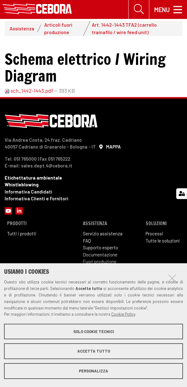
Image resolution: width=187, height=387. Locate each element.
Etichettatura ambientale (33, 177)
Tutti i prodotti (21, 233)
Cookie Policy (123, 314)
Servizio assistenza (102, 233)
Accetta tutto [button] (93, 351)
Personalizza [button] (93, 370)
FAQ (87, 240)
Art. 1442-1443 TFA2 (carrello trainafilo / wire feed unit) (124, 28)
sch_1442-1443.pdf (29, 90)
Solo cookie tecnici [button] (93, 331)
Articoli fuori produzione (58, 28)
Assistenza (22, 28)
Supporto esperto (100, 247)
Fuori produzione (100, 261)
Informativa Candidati (28, 191)
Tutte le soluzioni (163, 240)
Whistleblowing (22, 184)
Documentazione (100, 254)
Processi (154, 233)
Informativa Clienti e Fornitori (36, 198)
